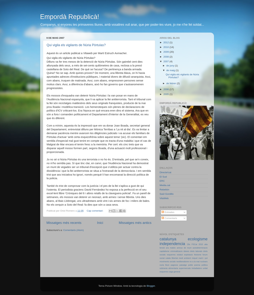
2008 (166, 56)
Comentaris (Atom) (73, 230)
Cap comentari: (95, 210)
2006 (166, 89)
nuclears (204, 261)
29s (188, 244)
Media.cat (165, 185)
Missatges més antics (135, 223)
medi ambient (185, 258)
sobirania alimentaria (169, 268)
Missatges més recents (64, 223)
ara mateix (171, 248)
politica (204, 265)
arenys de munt (184, 248)
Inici (100, 223)
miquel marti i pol (199, 258)
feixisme (197, 255)
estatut (180, 255)
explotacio (188, 255)
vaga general (174, 272)
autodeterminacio (200, 248)
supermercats (185, 268)
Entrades (168, 212)
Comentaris (169, 218)
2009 (166, 51)
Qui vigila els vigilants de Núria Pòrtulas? (76, 45)
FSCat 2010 (197, 244)
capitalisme (164, 251)
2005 (166, 94)
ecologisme (197, 239)
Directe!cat (165, 172)
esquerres (171, 255)
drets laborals (196, 251)
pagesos (174, 265)
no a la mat (195, 261)
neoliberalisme (182, 261)
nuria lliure (164, 265)
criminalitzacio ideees (179, 251)
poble (190, 265)
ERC (162, 181)
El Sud (163, 176)
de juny (170, 65)
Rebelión (164, 189)
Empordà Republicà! (69, 16)
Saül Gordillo (167, 194)
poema (197, 265)
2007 (166, 61)
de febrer (171, 83)
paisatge (183, 265)
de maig (171, 70)
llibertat (175, 258)
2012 (166, 42)
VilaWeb (164, 198)
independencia (172, 243)
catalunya (168, 239)
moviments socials (168, 261)
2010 (166, 47)
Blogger (151, 286)
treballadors (197, 268)
